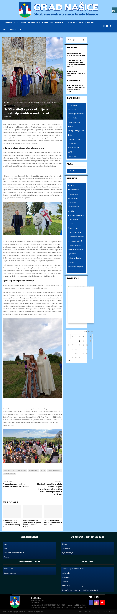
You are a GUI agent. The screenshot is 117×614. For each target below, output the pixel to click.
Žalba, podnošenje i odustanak (14, 553)
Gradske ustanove (29, 573)
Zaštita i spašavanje (74, 232)
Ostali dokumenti (73, 148)
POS (5, 548)
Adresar (13, 29)
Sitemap (6, 557)
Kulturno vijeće (73, 156)
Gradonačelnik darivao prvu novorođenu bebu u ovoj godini (53, 522)
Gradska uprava (20, 23)
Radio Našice (66, 577)
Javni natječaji (72, 118)
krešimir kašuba (33, 470)
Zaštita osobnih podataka (73, 222)
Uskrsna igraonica (73, 80)
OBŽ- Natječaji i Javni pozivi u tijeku (73, 586)
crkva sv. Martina (9, 470)
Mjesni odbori (48, 23)
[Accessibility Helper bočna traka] (114, 10)
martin (43, 470)
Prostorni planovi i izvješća (74, 124)
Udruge (64, 544)
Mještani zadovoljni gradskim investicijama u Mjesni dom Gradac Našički (32, 523)
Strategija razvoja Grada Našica (76, 133)
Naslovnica (7, 23)
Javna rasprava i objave (76, 114)
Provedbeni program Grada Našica (75, 141)
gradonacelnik (21, 470)
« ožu (68, 360)
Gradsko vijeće (34, 23)
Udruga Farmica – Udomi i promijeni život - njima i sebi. (80, 590)
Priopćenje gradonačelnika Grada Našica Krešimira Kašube (16, 485)
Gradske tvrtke (29, 569)
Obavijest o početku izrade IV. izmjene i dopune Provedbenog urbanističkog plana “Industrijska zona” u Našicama (49, 489)
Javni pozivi (72, 109)
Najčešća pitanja (67, 553)
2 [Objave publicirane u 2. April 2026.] (79, 341)
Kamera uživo (66, 548)
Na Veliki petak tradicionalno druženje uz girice (76, 73)
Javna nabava (72, 105)
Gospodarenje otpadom (76, 215)
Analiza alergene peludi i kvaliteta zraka (76, 269)
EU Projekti (76, 171)
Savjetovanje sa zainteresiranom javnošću (73, 207)
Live (19, 29)
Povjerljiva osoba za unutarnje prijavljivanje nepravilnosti (75, 249)
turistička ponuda (9, 473)
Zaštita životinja (76, 228)
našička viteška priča (54, 470)
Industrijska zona (75, 23)
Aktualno (71, 185)
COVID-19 (71, 152)
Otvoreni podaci (73, 198)
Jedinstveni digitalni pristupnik (74, 260)
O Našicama (89, 23)
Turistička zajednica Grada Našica (73, 569)
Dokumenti (59, 23)
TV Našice (65, 581)
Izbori (29, 544)
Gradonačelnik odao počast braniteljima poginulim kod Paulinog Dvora (11, 523)
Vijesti (5, 29)
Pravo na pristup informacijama (73, 192)
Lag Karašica (66, 573)
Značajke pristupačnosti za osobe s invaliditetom (76, 239)
